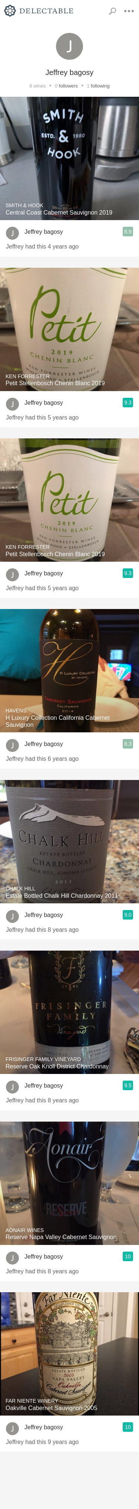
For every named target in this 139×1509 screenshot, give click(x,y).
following (100, 86)
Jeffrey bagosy (43, 232)
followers (68, 86)
